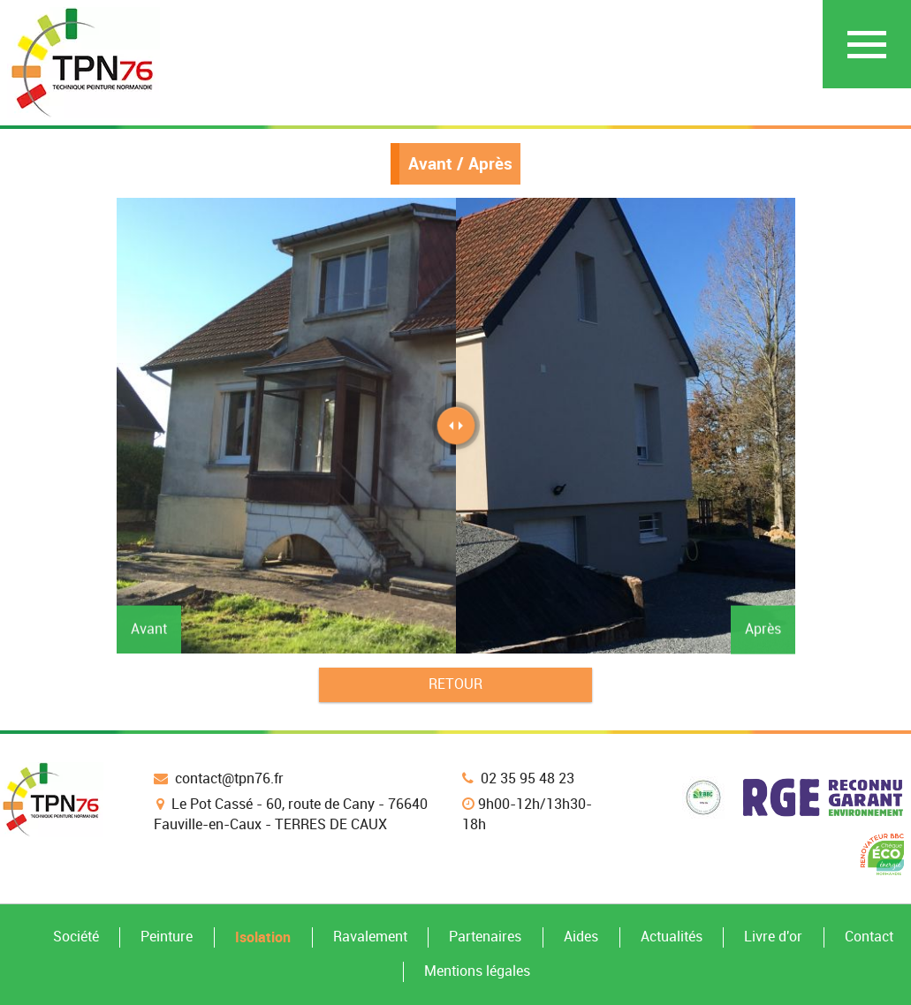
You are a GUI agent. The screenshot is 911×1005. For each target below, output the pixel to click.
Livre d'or (773, 936)
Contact (869, 936)
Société (76, 936)
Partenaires (485, 936)
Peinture (166, 936)
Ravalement (370, 936)
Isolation (263, 937)
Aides (581, 936)
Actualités (671, 936)
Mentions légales (477, 971)
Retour (455, 684)
